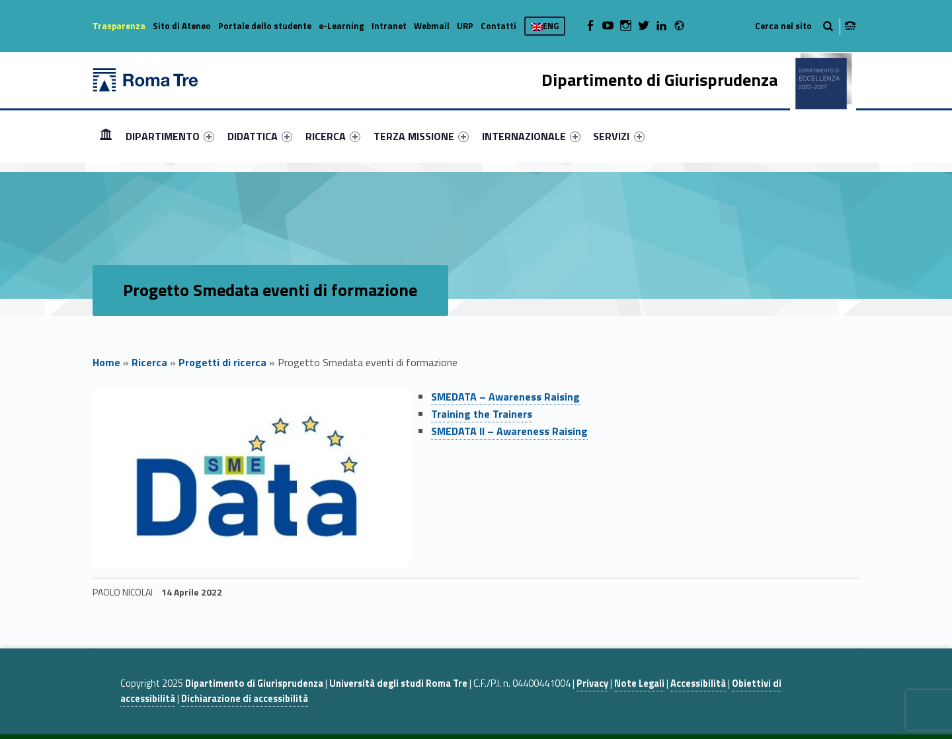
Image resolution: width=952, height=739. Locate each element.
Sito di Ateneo (182, 25)
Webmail (432, 25)
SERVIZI (618, 136)
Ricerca (149, 362)
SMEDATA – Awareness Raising (505, 397)
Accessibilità (698, 683)
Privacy (592, 683)
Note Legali (639, 683)
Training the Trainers (481, 414)
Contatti (498, 25)
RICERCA (332, 136)
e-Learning (341, 25)
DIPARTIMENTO (170, 136)
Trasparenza (119, 25)
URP (465, 25)
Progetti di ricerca (222, 362)
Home (106, 135)
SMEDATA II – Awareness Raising (509, 431)
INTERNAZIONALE (531, 136)
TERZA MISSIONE (421, 136)
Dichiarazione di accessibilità (244, 698)
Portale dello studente (264, 25)
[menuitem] (106, 136)
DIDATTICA (259, 136)
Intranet (389, 25)
